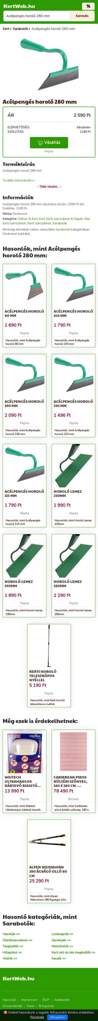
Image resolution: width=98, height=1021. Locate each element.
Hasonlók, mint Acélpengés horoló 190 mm (23, 432)
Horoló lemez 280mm (68, 583)
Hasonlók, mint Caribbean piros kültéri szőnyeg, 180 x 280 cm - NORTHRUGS (71, 809)
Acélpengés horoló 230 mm (73, 403)
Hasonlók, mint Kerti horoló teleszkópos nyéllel (47, 702)
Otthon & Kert (27, 219)
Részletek (37, 1017)
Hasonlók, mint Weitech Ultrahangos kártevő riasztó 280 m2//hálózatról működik (23, 809)
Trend (30, 1006)
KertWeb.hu (19, 6)
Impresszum (29, 1000)
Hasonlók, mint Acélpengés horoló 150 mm (72, 342)
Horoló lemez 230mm (68, 493)
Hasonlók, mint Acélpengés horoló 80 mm (23, 342)
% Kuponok (46, 1006)
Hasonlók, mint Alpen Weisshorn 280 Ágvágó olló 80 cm (48, 900)
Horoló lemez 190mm (19, 583)
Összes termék (12, 1006)
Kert (42, 219)
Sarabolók (60, 223)
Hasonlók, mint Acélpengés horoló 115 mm (23, 522)
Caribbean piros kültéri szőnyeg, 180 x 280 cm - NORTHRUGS (70, 784)
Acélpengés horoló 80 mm (24, 313)
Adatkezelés (62, 1000)
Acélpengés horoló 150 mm (73, 313)
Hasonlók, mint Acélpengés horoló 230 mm (72, 432)
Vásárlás (49, 142)
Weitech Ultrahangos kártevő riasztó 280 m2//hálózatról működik (24, 786)
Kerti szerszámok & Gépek (64, 219)
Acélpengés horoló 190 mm (24, 403)
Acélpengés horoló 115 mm (24, 493)
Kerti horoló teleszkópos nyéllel (43, 675)
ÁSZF (45, 1000)
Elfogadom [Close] (57, 1017)
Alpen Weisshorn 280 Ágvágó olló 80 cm (48, 871)
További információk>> (18, 180)
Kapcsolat (9, 1000)
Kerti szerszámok (39, 223)
